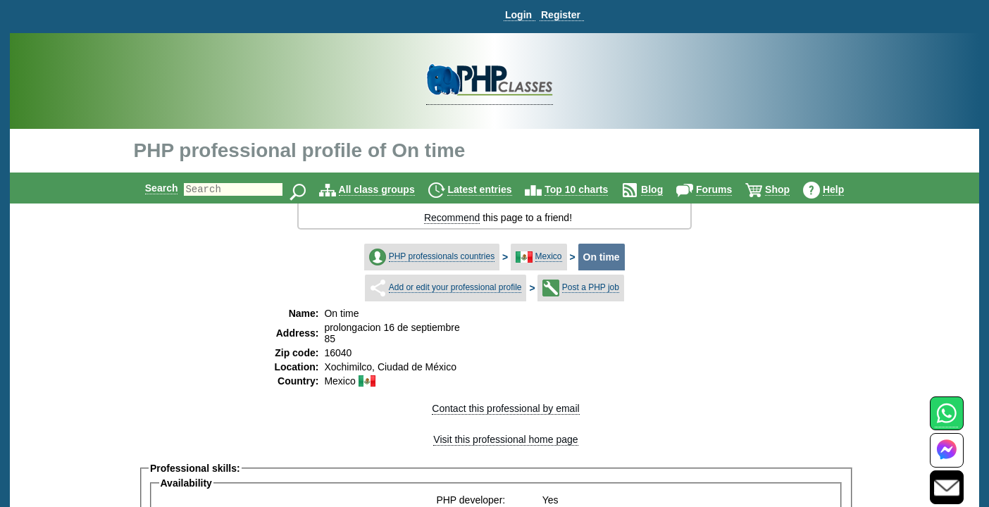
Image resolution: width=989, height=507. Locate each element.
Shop (789, 189)
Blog (664, 189)
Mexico (548, 256)
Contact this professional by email (505, 408)
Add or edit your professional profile (455, 287)
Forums (726, 189)
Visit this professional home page (505, 439)
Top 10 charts (588, 189)
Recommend (452, 217)
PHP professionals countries (442, 256)
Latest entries (491, 189)
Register (560, 14)
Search (149, 188)
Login (518, 14)
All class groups (389, 189)
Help (845, 189)
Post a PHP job (590, 287)
